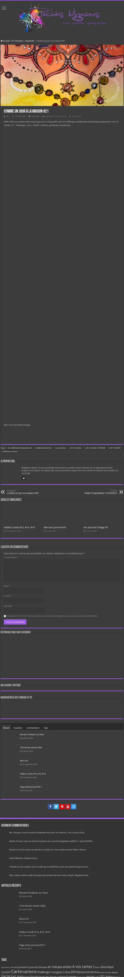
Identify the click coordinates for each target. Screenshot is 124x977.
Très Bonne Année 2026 (31, 747)
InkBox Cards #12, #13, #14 (19, 527)
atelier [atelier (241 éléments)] (67, 967)
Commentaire (11, 557)
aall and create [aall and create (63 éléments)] (7, 967)
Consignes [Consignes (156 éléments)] (56, 972)
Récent (6, 728)
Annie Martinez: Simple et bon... (23, 858)
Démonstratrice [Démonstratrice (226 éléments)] (87, 972)
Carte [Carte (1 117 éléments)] (16, 971)
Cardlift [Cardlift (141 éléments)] (5, 972)
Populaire (17, 728)
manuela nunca (10, 452)
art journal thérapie (95, 448)
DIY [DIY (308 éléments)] (73, 972)
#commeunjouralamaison (20, 448)
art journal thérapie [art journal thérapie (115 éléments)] (36, 967)
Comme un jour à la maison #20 (23, 492)
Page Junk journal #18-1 (31, 787)
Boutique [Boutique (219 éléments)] (107, 967)
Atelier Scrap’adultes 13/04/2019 (100, 492)
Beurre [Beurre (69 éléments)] (97, 967)
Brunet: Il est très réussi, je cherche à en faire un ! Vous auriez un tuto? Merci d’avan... (48, 849)
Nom (7, 586)
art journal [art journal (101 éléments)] (20, 967)
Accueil (5, 41)
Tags (46, 728)
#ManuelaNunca (44, 448)
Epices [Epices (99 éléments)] (115, 972)
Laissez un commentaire (56, 116)
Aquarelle (29, 41)
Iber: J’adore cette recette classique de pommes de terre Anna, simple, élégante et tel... (49, 875)
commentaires (33, 728)
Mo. (8, 116)
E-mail (7, 596)
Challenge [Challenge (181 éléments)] (43, 972)
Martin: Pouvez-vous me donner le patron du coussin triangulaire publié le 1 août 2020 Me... (51, 841)
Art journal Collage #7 (96, 527)
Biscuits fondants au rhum (32, 734)
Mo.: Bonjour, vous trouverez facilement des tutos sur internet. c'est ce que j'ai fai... (47, 832)
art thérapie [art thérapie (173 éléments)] (55, 967)
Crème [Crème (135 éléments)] (66, 972)
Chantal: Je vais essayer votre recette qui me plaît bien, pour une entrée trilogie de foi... (49, 867)
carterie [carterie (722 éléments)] (29, 971)
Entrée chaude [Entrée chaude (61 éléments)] (105, 972)
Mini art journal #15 (55, 527)
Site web (8, 606)
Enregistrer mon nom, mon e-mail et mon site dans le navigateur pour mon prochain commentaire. (52, 616)
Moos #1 (24, 761)
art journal (76, 448)
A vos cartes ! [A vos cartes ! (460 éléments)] (83, 967)
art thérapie (115, 448)
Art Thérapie (17, 41)
